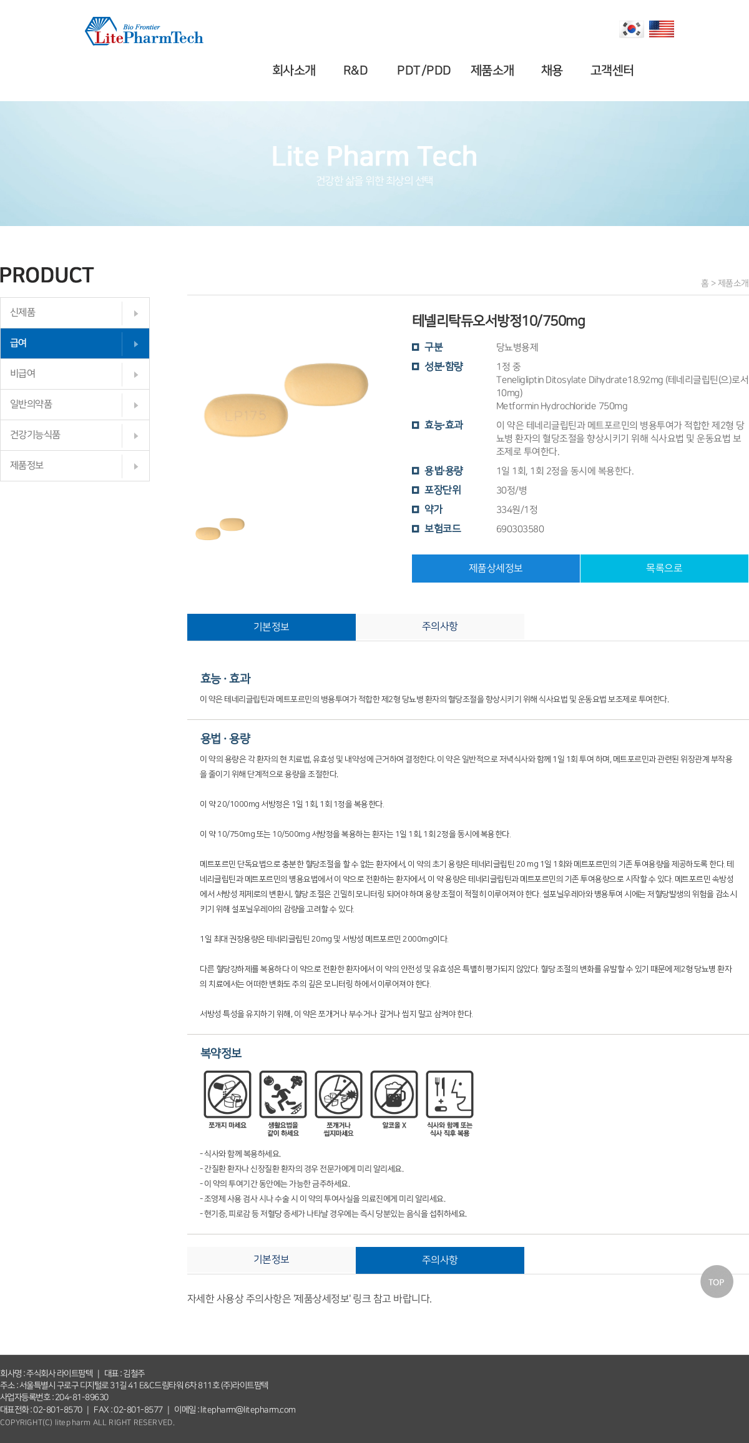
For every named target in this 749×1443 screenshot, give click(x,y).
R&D (357, 70)
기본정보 (271, 627)
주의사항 (440, 626)
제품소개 (493, 70)
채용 (554, 70)
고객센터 (613, 70)
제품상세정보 (496, 568)
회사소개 (296, 70)
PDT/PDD (426, 70)
